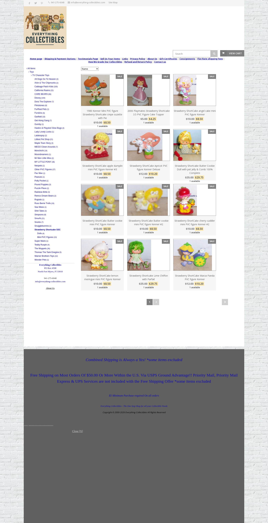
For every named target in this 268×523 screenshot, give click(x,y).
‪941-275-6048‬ (57, 2)
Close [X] (77, 431)
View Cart (235, 53)
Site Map (113, 2)
